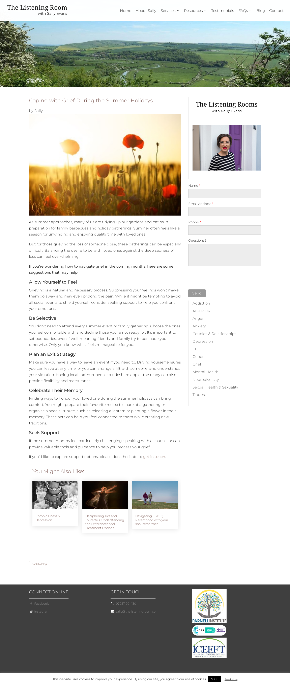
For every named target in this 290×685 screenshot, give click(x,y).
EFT (196, 349)
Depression (203, 341)
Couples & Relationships (214, 334)
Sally (38, 111)
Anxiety (199, 326)
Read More (231, 679)
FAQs (243, 11)
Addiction (201, 303)
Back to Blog (39, 564)
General (200, 356)
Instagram (42, 611)
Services (168, 11)
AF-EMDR (201, 311)
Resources (193, 11)
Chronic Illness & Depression (47, 518)
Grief (197, 364)
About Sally (146, 11)
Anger (198, 318)
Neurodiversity (206, 379)
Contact (276, 11)
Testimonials (222, 11)
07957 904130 (126, 603)
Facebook (41, 603)
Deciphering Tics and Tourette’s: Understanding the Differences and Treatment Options (104, 522)
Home (125, 11)
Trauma (199, 395)
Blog (260, 11)
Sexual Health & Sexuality (215, 387)
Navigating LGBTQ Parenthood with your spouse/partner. (151, 520)
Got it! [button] (214, 679)
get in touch (154, 457)
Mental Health (206, 372)
